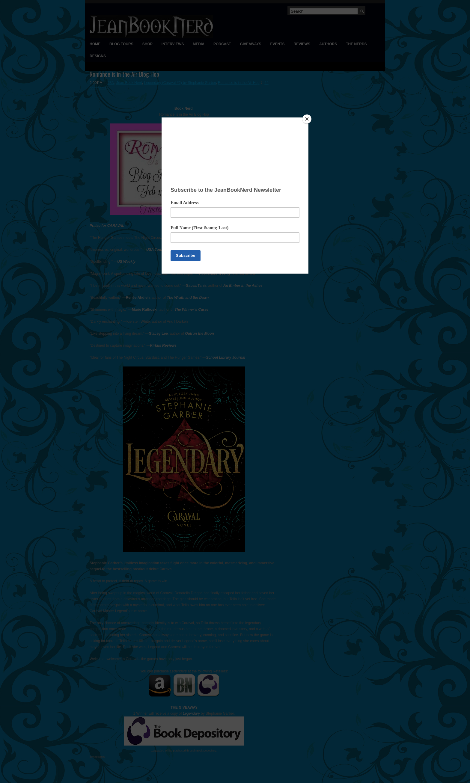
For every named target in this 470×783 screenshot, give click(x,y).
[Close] (306, 118)
